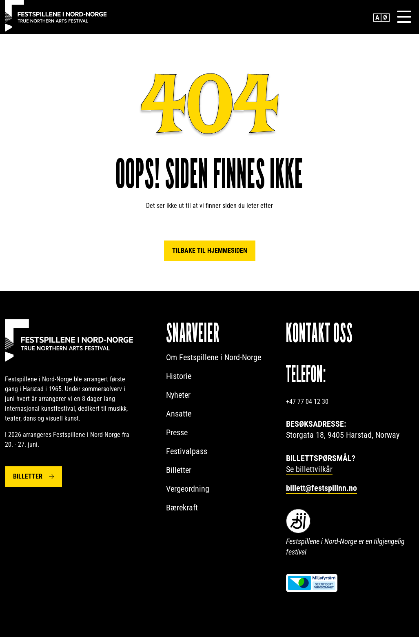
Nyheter (178, 395)
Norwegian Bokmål (385, 17)
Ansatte (178, 414)
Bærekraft (182, 507)
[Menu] (404, 17)
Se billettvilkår (309, 469)
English (377, 17)
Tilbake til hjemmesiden (209, 250)
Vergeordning (187, 489)
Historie (178, 376)
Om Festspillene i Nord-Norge (213, 357)
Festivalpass (186, 451)
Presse (177, 432)
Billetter (27, 476)
